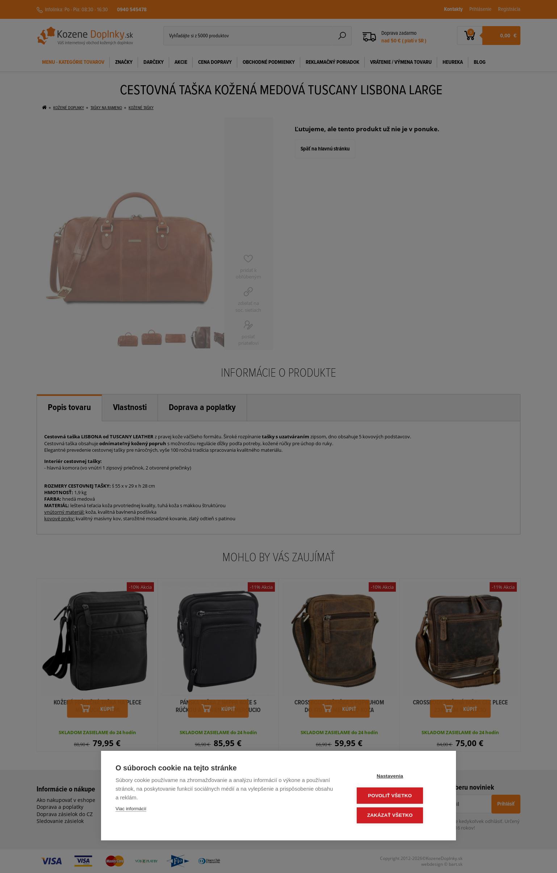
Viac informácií (131, 810)
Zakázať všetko (398, 815)
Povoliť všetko (398, 796)
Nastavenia (398, 777)
